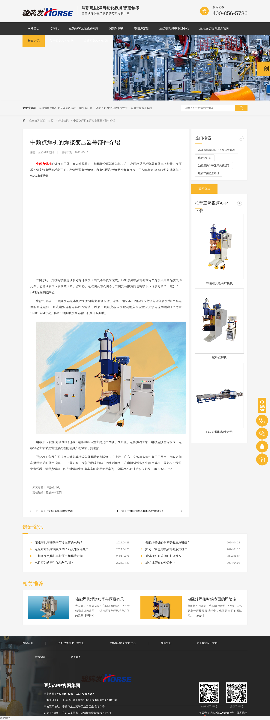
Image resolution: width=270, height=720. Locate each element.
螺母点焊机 (219, 357)
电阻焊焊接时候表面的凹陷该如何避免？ (215, 599)
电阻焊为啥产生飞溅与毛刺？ (54, 562)
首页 (51, 120)
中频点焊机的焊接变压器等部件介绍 (94, 120)
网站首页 (34, 28)
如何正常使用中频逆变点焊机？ (166, 549)
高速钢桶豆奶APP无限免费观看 (57, 108)
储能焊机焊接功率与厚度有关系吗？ (59, 542)
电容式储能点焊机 (141, 108)
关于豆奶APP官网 (62, 40)
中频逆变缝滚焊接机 (219, 283)
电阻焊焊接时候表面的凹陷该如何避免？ (62, 549)
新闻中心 (166, 642)
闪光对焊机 (116, 28)
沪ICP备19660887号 (222, 712)
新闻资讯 (34, 40)
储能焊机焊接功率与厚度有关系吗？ (102, 599)
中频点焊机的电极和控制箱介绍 (146, 510)
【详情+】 (90, 615)
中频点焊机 (53, 487)
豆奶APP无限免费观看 (84, 28)
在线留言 (40, 657)
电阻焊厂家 (85, 108)
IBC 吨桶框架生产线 (219, 432)
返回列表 (204, 188)
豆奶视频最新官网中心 (123, 642)
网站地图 (5, 717)
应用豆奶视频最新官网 (214, 28)
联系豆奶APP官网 (96, 40)
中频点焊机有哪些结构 (60, 510)
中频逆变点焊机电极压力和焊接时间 (59, 556)
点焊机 (54, 28)
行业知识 (63, 120)
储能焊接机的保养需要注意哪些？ (167, 542)
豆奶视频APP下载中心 (174, 28)
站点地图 (76, 657)
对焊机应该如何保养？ (160, 562)
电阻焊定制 (141, 28)
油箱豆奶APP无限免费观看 (112, 108)
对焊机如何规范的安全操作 (163, 556)
